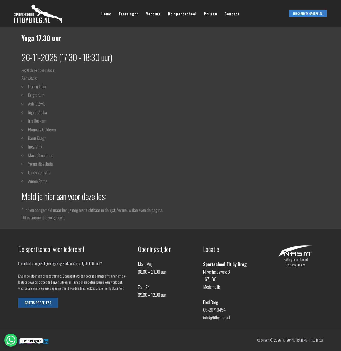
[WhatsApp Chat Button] (10, 340)
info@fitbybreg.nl (216, 317)
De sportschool (182, 14)
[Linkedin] (46, 341)
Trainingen (129, 14)
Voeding (153, 14)
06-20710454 (214, 309)
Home (106, 14)
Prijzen (210, 14)
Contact (232, 14)
